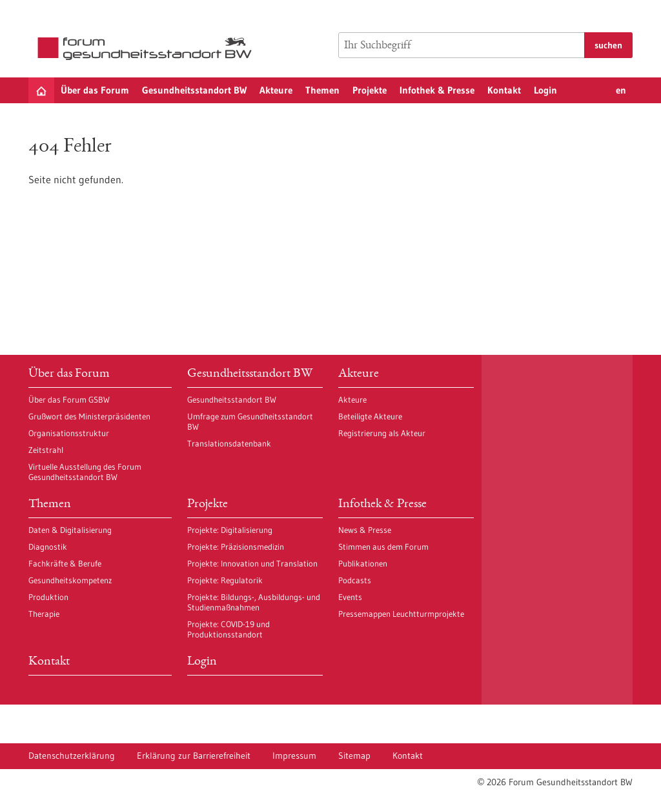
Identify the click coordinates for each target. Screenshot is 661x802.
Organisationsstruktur (68, 433)
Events (350, 597)
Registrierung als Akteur (381, 433)
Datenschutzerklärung (71, 755)
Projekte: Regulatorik (225, 580)
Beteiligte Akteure (370, 416)
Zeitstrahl (45, 450)
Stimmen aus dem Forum (383, 546)
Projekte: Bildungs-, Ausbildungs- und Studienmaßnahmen (253, 602)
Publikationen (362, 563)
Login (545, 90)
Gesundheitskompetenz (70, 580)
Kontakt (504, 90)
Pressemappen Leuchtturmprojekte (401, 613)
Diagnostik (47, 546)
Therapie (43, 613)
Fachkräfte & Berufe (64, 563)
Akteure (275, 90)
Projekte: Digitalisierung (229, 530)
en (621, 90)
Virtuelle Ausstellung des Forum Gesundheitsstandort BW (84, 471)
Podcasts (354, 580)
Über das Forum (95, 90)
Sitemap (354, 755)
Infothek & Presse (437, 90)
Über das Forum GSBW (69, 399)
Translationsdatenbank (229, 443)
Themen (322, 90)
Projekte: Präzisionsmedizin (235, 546)
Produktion (48, 597)
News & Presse (364, 530)
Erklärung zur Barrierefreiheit (193, 755)
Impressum (294, 755)
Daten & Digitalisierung (70, 530)
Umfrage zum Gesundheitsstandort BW (250, 421)
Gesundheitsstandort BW (194, 90)
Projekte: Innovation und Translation (252, 563)
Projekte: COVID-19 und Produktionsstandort (228, 629)
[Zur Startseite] (147, 48)
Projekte (369, 90)
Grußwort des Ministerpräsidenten (89, 416)
